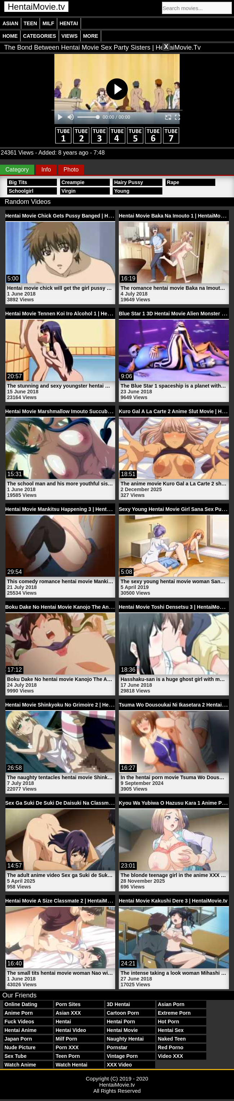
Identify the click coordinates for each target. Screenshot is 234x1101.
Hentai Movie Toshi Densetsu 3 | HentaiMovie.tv (176, 607)
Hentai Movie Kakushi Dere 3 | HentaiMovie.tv (173, 901)
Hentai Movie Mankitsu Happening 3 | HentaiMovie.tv (68, 509)
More (90, 36)
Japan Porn (18, 1039)
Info (46, 169)
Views (70, 36)
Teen (30, 23)
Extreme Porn (174, 1013)
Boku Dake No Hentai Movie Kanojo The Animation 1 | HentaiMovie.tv (88, 607)
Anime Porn (19, 1013)
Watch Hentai (71, 1065)
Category (17, 169)
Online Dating (21, 1004)
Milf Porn (66, 1039)
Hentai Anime (21, 1030)
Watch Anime (20, 1065)
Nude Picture (20, 1047)
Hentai (69, 23)
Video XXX (170, 1056)
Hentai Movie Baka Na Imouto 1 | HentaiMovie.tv (176, 216)
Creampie (73, 182)
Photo (71, 169)
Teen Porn (68, 1056)
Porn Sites (68, 1004)
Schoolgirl (21, 191)
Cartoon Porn (123, 1013)
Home (10, 36)
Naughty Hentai (125, 1039)
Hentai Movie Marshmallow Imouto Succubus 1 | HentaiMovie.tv (81, 411)
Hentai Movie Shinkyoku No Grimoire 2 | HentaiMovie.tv (71, 705)
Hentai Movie (122, 1030)
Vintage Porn (122, 1056)
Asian (10, 23)
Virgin (69, 191)
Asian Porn (171, 1004)
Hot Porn (168, 1021)
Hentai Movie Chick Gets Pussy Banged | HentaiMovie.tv (72, 216)
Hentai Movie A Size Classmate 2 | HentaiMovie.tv (64, 901)
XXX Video (119, 1065)
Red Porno (171, 1047)
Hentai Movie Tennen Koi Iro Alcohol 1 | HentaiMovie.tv (70, 313)
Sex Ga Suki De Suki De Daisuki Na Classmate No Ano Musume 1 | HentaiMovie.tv (103, 803)
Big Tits (18, 182)
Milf (48, 23)
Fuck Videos (19, 1021)
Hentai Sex (171, 1030)
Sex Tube (16, 1056)
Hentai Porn (121, 1021)
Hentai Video (71, 1030)
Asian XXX (68, 1013)
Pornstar (117, 1047)
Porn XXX (67, 1047)
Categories (39, 36)
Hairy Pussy (128, 182)
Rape (173, 182)
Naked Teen (172, 1039)
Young (122, 191)
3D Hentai (118, 1004)
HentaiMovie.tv (36, 7)
